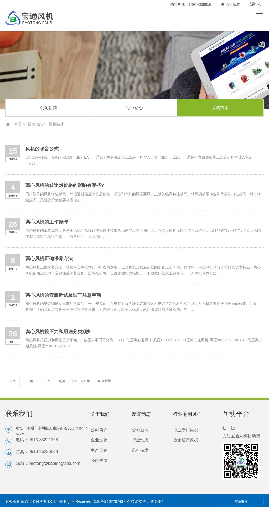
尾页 (62, 381)
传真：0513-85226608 (37, 451)
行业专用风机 (187, 414)
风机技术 (220, 107)
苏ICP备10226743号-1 (111, 501)
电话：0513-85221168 (37, 440)
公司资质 (99, 460)
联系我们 (19, 413)
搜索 (254, 4)
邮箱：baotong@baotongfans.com (48, 463)
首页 (18, 124)
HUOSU (156, 501)
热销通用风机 (185, 440)
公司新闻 (48, 107)
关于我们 (100, 414)
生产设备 (99, 450)
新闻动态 (35, 124)
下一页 (46, 381)
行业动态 (134, 107)
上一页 (28, 381)
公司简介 (99, 430)
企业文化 (99, 440)
